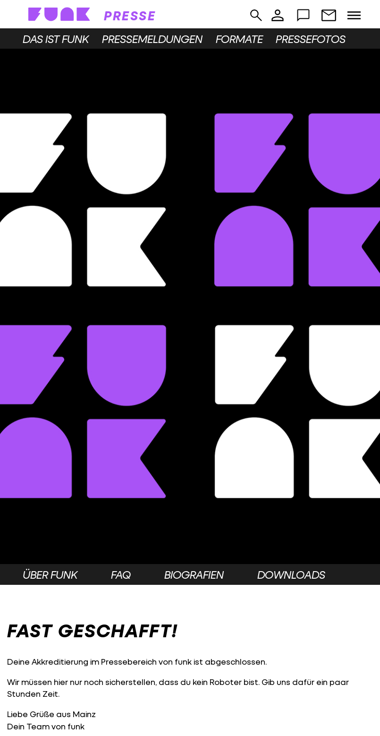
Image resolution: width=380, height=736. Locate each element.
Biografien (194, 574)
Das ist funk (56, 38)
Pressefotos (311, 38)
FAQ (121, 574)
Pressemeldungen (152, 38)
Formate (239, 38)
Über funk (50, 574)
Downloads (291, 574)
